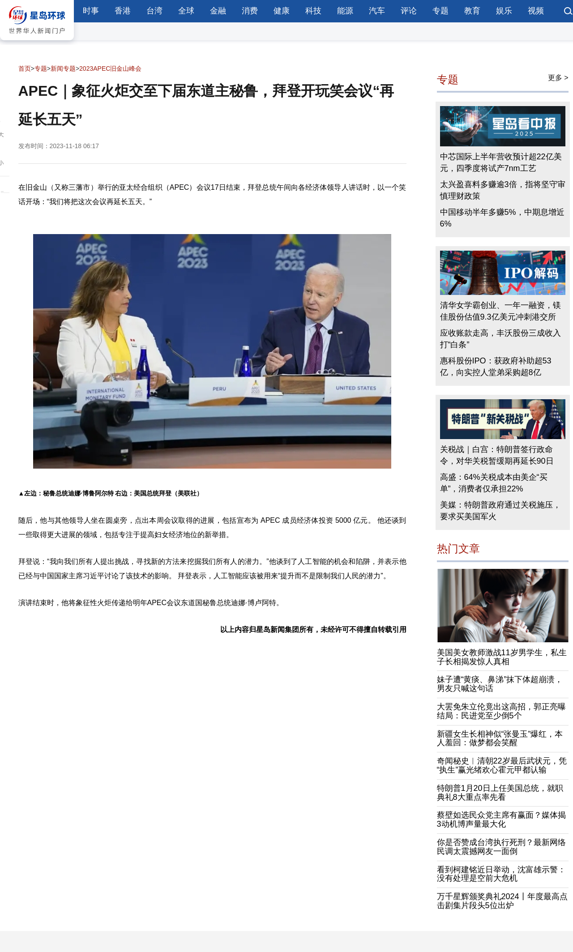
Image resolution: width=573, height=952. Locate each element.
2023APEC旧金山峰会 (110, 68)
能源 (345, 10)
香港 (123, 10)
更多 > (558, 77)
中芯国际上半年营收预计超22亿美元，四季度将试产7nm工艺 (501, 162)
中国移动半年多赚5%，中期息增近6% (502, 218)
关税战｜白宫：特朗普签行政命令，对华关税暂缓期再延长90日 (497, 455)
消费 (250, 10)
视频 (536, 10)
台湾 (154, 10)
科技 (313, 10)
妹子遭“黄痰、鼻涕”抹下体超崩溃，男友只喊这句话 (500, 684)
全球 (186, 10)
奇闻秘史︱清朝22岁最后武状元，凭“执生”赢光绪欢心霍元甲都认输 (502, 765)
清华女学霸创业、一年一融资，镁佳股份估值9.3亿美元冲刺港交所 (500, 311)
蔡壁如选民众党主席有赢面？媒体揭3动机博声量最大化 (501, 819)
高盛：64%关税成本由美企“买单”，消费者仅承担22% (493, 483)
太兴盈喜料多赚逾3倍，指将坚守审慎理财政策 (502, 190)
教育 (472, 10)
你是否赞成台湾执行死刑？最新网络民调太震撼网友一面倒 (501, 847)
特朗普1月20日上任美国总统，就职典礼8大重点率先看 (500, 793)
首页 (24, 68)
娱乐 (504, 10)
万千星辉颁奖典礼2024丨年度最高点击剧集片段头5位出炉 (502, 901)
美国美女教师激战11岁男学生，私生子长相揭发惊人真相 (502, 657)
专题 (440, 10)
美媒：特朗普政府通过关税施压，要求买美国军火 (500, 510)
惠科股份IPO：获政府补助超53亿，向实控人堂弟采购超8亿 (496, 366)
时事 (91, 10)
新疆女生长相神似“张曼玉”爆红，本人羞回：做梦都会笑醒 (500, 738)
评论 (409, 10)
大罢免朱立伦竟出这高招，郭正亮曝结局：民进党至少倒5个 (501, 711)
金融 (218, 10)
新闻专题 (63, 68)
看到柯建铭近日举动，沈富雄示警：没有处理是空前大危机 (501, 874)
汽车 (377, 10)
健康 (282, 10)
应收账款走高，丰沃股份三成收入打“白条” (500, 339)
